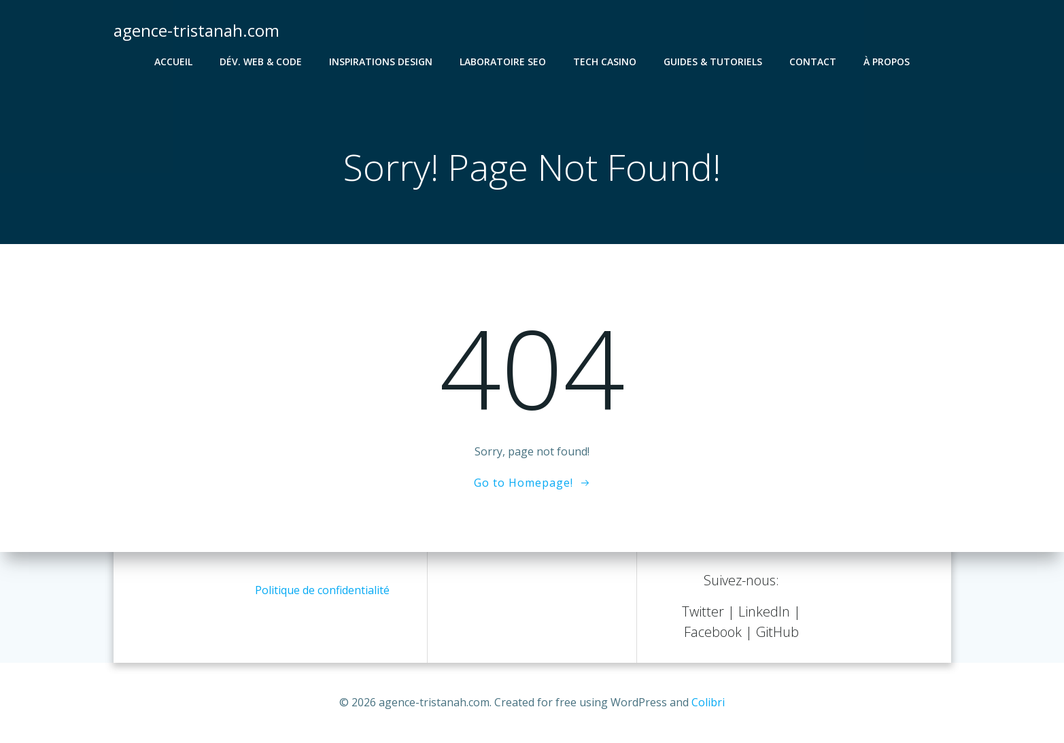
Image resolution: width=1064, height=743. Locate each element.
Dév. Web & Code (261, 61)
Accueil (173, 61)
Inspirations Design (380, 61)
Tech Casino (604, 61)
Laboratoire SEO (503, 61)
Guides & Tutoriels (713, 61)
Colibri (708, 702)
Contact (812, 61)
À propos (886, 61)
